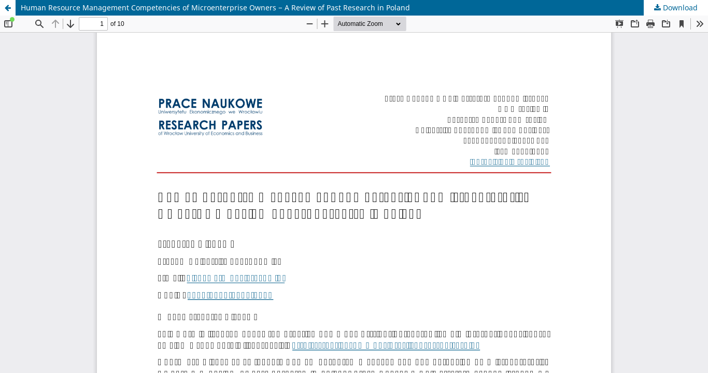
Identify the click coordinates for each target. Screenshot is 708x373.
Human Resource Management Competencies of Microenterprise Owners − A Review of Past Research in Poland (215, 7)
